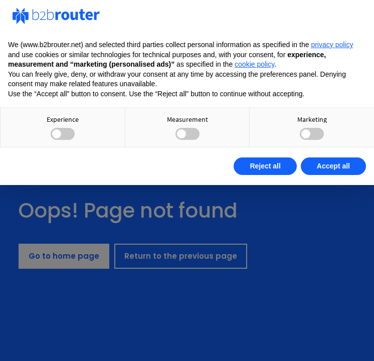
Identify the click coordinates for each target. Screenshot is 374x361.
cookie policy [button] (254, 64)
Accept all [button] (333, 166)
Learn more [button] (43, 166)
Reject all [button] (265, 166)
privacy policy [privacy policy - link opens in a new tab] (332, 45)
